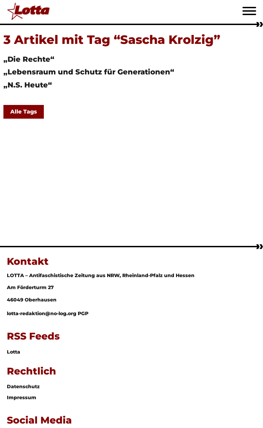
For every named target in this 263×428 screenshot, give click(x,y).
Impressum (21, 397)
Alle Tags (23, 111)
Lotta (13, 352)
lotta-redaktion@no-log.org (42, 313)
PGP (83, 313)
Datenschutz (23, 386)
